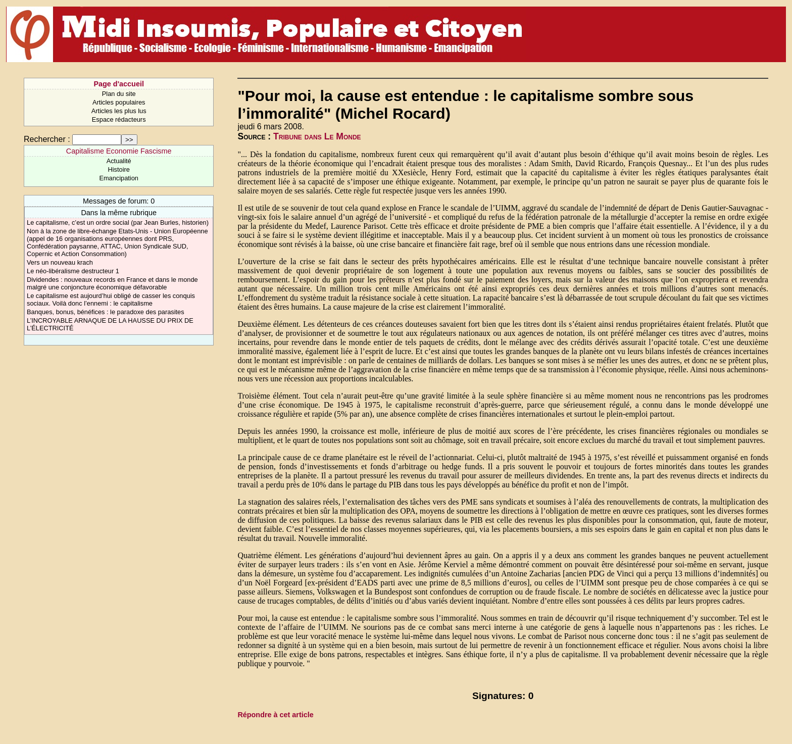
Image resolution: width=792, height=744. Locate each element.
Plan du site (119, 93)
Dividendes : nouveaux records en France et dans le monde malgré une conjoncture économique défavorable (112, 283)
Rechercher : (47, 139)
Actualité (119, 161)
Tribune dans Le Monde (317, 136)
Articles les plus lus (118, 111)
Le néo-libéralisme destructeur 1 (73, 271)
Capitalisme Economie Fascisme (119, 151)
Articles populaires (118, 102)
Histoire (118, 169)
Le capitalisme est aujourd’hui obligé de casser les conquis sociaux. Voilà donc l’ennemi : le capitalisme (111, 299)
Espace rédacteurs (119, 119)
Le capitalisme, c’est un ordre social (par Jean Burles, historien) (118, 222)
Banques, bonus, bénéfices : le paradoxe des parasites (105, 312)
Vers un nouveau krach (60, 262)
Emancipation (118, 178)
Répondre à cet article (275, 715)
